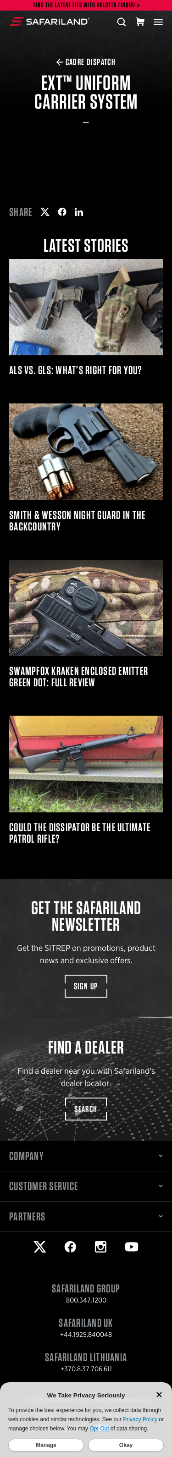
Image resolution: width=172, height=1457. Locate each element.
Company (86, 1156)
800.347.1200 (86, 1300)
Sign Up (86, 986)
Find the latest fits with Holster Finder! (84, 5)
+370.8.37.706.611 (86, 1369)
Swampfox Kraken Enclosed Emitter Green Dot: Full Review (86, 624)
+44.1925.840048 (86, 1334)
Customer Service (86, 1186)
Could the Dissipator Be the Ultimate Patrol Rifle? (86, 780)
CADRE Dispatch (86, 61)
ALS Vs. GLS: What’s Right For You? (86, 317)
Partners (86, 1216)
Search (85, 1109)
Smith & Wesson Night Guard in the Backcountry (86, 467)
